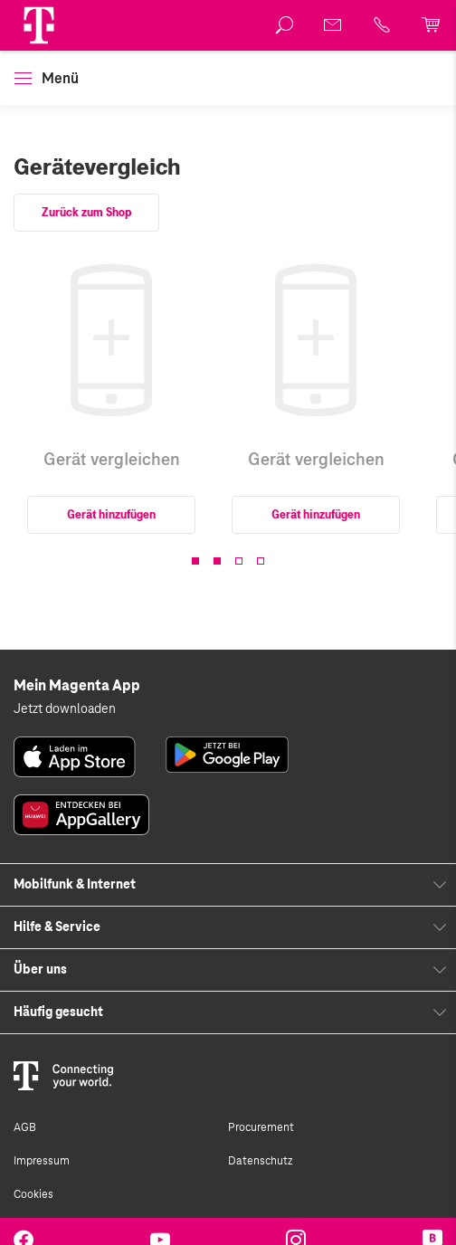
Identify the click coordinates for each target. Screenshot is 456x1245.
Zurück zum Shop (86, 212)
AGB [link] (25, 1127)
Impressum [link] (42, 1161)
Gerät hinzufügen (111, 515)
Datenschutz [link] (260, 1161)
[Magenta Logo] (39, 25)
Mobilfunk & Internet (75, 885)
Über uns (40, 970)
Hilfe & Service (57, 927)
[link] (285, 25)
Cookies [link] (33, 1194)
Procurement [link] (261, 1127)
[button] (39, 25)
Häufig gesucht (58, 1012)
